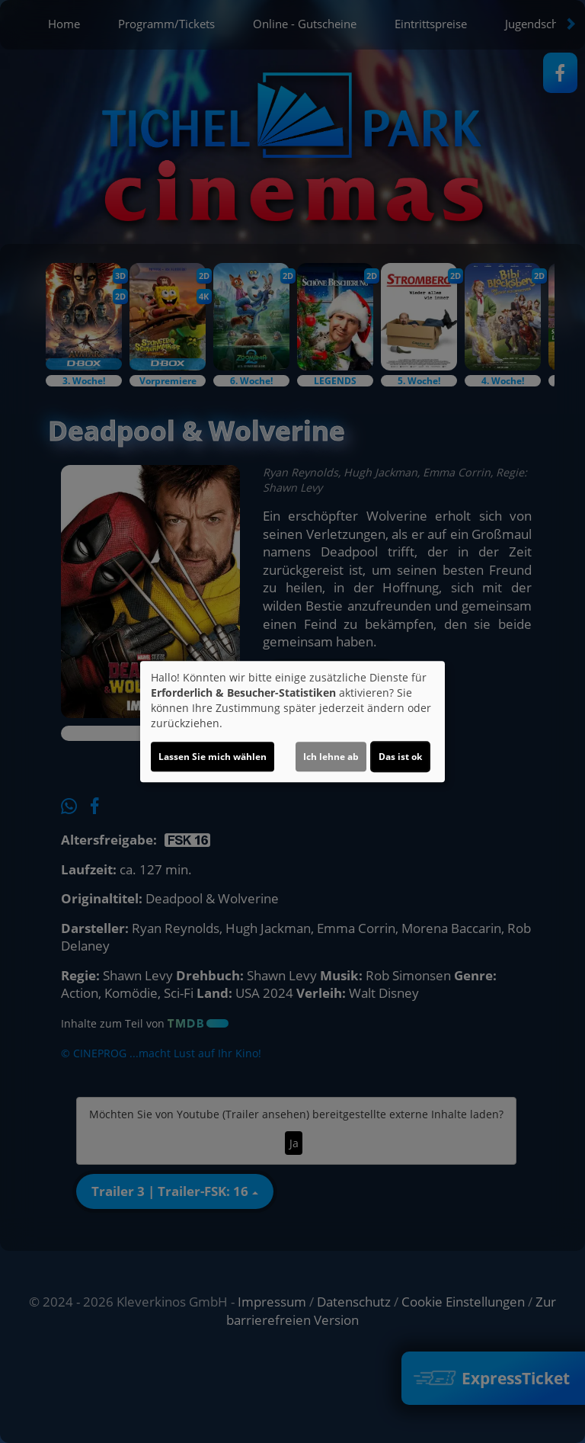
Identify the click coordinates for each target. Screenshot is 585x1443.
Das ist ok (400, 756)
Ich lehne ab (331, 756)
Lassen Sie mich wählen (212, 756)
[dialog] (292, 722)
